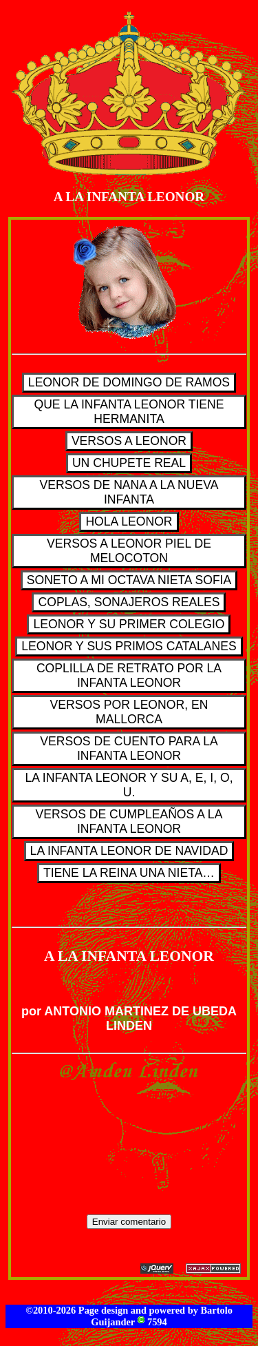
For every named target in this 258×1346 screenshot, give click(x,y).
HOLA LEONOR (128, 521)
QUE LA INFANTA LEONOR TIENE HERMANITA (129, 411)
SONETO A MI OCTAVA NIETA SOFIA (129, 580)
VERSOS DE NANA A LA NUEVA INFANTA (129, 492)
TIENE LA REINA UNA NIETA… (129, 873)
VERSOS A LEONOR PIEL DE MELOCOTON (129, 551)
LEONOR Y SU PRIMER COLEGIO (128, 624)
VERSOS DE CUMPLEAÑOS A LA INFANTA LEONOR (129, 821)
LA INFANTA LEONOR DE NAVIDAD (129, 851)
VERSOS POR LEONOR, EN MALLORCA (129, 712)
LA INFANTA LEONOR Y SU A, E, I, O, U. (129, 785)
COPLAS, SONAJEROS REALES (128, 602)
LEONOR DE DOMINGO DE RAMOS (129, 382)
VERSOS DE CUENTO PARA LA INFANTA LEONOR (128, 748)
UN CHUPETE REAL (129, 463)
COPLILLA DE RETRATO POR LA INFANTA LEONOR (129, 675)
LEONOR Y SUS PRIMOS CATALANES (129, 646)
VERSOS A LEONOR (129, 441)
